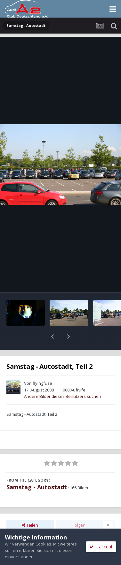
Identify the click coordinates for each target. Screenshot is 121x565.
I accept (101, 547)
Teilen (30, 508)
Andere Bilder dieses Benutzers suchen (62, 380)
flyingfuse (42, 366)
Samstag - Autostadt (36, 470)
